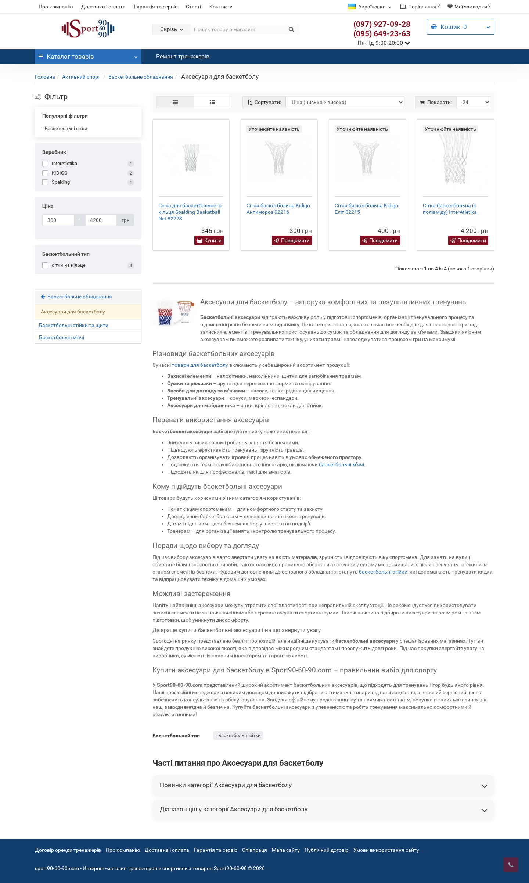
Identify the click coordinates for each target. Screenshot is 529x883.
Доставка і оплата (103, 7)
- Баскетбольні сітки (64, 128)
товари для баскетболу (200, 365)
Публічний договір (327, 850)
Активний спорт (81, 77)
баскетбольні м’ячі (341, 464)
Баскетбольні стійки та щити (73, 325)
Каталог (88, 54)
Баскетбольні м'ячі (61, 337)
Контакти (221, 7)
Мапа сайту (286, 850)
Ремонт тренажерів (182, 56)
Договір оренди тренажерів (68, 850)
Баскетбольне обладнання (140, 77)
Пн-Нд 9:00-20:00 (383, 42)
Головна (45, 77)
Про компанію (56, 7)
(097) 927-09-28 (381, 24)
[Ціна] (58, 220)
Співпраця (255, 850)
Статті (193, 7)
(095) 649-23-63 (381, 33)
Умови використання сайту (386, 850)
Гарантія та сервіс (155, 7)
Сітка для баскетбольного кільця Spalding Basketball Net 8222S (190, 212)
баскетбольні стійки (383, 572)
